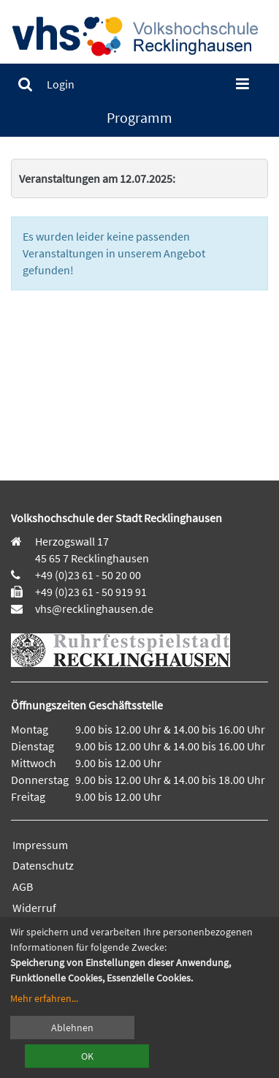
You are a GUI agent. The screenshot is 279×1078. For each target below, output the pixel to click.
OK (87, 1056)
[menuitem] (25, 84)
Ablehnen (72, 1027)
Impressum (40, 844)
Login (60, 84)
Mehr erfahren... (44, 998)
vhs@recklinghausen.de (93, 608)
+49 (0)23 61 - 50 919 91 (91, 591)
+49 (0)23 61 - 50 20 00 (88, 575)
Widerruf (34, 907)
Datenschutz (43, 865)
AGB (22, 886)
